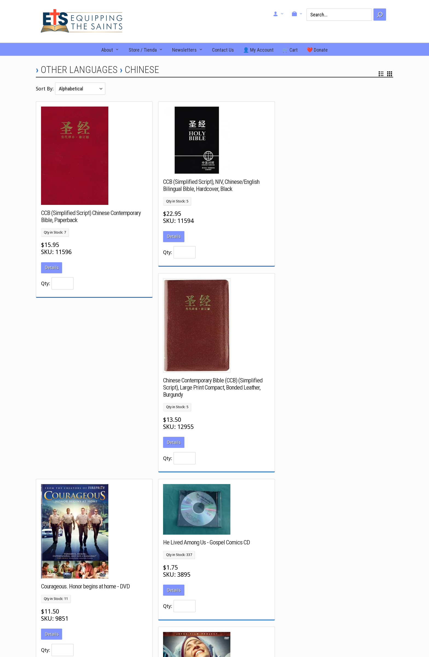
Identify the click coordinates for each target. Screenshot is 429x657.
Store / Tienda (143, 50)
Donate (314, 594)
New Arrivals (146, 581)
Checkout (230, 587)
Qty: (45, 283)
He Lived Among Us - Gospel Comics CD (205, 370)
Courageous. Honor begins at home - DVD (85, 414)
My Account (232, 600)
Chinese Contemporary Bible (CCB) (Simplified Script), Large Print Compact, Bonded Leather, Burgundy (332, 215)
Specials (142, 587)
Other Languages (79, 69)
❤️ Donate (317, 50)
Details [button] (52, 267)
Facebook (58, 581)
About (107, 50)
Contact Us (223, 50)
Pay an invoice (320, 613)
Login (226, 606)
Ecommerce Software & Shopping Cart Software (259, 635)
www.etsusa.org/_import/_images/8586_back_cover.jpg (352, 425)
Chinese (142, 69)
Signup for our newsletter (330, 606)
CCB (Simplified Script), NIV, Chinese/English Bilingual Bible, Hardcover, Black (210, 185)
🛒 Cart (290, 50)
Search (228, 594)
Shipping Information (326, 619)
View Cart (230, 581)
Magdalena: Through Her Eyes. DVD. (321, 388)
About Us (316, 581)
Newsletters (184, 50)
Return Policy (319, 600)
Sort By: (45, 89)
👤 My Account (258, 50)
